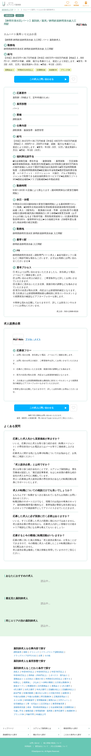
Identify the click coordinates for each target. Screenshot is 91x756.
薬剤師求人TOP (7, 10)
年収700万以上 (57, 672)
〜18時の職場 (47, 682)
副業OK (66, 693)
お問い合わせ (35, 743)
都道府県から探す (71, 728)
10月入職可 (29, 689)
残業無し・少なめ (31, 682)
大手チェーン (64, 700)
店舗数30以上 (68, 689)
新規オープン (19, 686)
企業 (40, 656)
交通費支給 (69, 707)
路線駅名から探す (10, 735)
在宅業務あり (44, 686)
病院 (25, 652)
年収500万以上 (28, 672)
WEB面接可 (29, 700)
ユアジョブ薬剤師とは (42, 728)
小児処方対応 (54, 693)
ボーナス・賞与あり (59, 675)
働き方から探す (39, 735)
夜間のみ (52, 700)
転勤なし (17, 682)
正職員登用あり (60, 697)
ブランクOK (19, 714)
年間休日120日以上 (54, 679)
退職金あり (18, 679)
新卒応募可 (59, 711)
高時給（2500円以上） (38, 675)
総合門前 (17, 693)
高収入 (16, 672)
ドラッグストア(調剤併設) (52, 652)
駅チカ (67, 679)
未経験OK (70, 711)
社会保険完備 (56, 707)
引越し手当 (18, 711)
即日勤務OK (46, 697)
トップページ (8, 728)
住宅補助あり (19, 704)
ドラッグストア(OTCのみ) (25, 656)
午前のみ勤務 (19, 697)
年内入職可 (41, 689)
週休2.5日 (39, 679)
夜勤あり (55, 686)
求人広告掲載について (59, 746)
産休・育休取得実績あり (37, 707)
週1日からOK (41, 693)
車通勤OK (31, 686)
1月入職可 (65, 686)
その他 (47, 656)
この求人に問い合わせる (48, 79)
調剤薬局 (17, 652)
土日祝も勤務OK (62, 682)
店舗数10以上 (54, 689)
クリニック (34, 652)
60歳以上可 (41, 714)
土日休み (29, 679)
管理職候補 (41, 700)
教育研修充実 (58, 704)
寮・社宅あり (33, 704)
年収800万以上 (20, 675)
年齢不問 (30, 714)
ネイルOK (18, 700)
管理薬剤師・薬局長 (44, 711)
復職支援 (29, 711)
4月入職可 (18, 689)
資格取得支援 (19, 707)
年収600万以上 (43, 672)
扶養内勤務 (28, 693)
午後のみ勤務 (33, 697)
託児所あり (46, 704)
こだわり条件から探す (72, 735)
